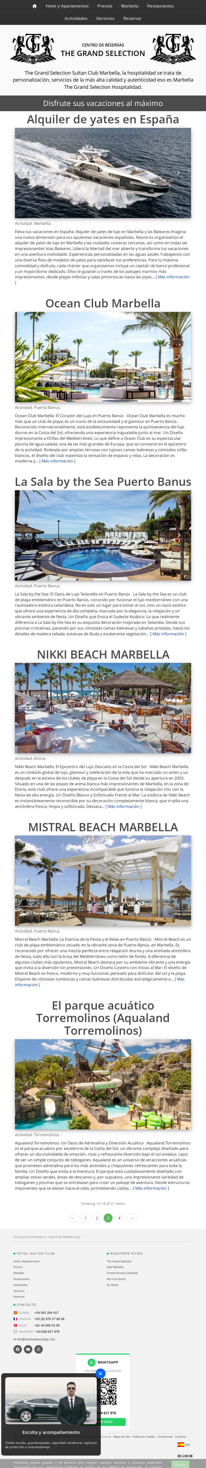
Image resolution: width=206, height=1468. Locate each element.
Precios (105, 6)
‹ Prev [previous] (73, 1218)
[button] (27, 173)
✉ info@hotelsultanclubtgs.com (34, 1339)
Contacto (181, 1436)
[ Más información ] (57, 461)
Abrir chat (103, 1422)
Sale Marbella (115, 1267)
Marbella (129, 6)
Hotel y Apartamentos (67, 6)
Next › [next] (132, 1218)
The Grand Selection (119, 1261)
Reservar (132, 18)
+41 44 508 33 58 (47, 1325)
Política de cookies (144, 1436)
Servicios (105, 18)
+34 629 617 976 (47, 1331)
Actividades (76, 18)
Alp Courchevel (116, 1278)
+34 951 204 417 (46, 1313)
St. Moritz (112, 1284)
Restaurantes (160, 6)
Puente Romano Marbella (122, 1273)
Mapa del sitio (122, 1436)
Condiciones (165, 1436)
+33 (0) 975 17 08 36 (49, 1319)
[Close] (100, 1373)
